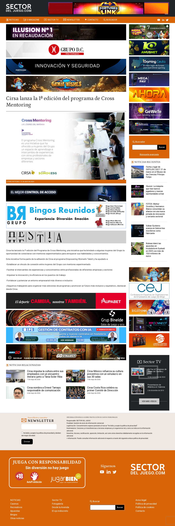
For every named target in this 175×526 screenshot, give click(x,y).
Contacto (92, 19)
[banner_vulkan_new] (66, 194)
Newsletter (73, 19)
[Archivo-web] (149, 127)
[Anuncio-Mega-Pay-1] (149, 80)
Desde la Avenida (60, 507)
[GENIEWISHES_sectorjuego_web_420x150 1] (149, 275)
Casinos (14, 503)
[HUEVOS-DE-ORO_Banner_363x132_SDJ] (149, 32)
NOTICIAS (15, 500)
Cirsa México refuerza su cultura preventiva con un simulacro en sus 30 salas (105, 374)
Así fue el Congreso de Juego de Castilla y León (157, 371)
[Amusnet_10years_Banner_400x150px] (149, 48)
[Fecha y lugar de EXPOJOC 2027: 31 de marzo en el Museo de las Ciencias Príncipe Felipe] (137, 172)
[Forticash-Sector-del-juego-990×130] (66, 67)
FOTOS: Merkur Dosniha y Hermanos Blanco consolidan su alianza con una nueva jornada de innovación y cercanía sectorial (155, 210)
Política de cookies (145, 507)
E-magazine (33, 19)
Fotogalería (57, 503)
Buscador (111, 19)
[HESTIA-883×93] (66, 237)
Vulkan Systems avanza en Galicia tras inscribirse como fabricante (155, 230)
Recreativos (16, 507)
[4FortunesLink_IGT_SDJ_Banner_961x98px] (108, 8)
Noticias (14, 19)
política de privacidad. (140, 438)
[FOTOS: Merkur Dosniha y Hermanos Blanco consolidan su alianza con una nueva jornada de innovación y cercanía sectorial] (137, 209)
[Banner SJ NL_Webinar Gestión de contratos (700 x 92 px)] (66, 335)
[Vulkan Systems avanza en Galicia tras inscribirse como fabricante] (137, 231)
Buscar (162, 147)
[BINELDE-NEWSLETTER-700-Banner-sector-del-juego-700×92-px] (66, 318)
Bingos (13, 514)
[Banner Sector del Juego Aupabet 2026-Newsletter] (66, 301)
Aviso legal (141, 500)
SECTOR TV (53, 19)
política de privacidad (46, 433)
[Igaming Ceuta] (149, 64)
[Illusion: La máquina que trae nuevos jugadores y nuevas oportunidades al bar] (137, 191)
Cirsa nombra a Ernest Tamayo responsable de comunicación (44, 389)
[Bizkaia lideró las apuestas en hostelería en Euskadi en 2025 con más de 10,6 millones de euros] (137, 248)
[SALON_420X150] (149, 95)
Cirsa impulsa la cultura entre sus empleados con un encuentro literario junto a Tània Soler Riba (45, 374)
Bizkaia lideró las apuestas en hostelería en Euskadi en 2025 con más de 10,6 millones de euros (155, 249)
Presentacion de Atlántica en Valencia (156, 386)
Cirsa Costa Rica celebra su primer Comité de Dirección (102, 389)
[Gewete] (149, 111)
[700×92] (66, 352)
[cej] (149, 291)
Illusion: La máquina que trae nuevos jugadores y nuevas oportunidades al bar (155, 190)
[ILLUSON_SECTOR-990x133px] (66, 32)
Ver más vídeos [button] (149, 401)
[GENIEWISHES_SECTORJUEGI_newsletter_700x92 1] (66, 84)
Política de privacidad (146, 503)
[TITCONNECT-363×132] (149, 324)
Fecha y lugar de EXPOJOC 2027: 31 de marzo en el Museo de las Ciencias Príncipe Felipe (156, 172)
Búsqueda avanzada (149, 154)
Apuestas (15, 511)
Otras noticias (13, 181)
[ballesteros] (149, 308)
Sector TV (57, 500)
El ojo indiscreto (60, 511)
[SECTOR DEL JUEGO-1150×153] (66, 50)
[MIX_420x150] (149, 340)
